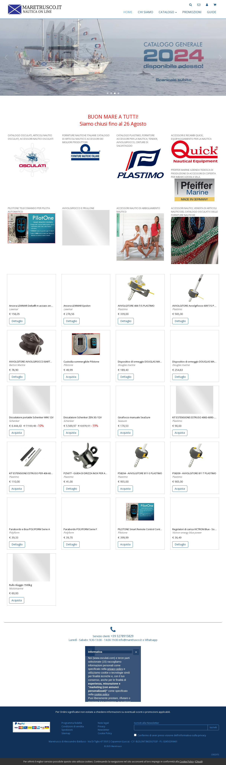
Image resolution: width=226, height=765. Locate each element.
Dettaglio (17, 321)
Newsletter (103, 729)
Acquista (71, 377)
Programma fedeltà (72, 722)
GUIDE (211, 12)
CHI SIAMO (145, 12)
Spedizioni (67, 729)
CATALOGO (168, 12)
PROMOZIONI (191, 12)
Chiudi (198, 761)
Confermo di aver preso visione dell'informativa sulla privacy (172, 735)
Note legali (103, 722)
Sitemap (66, 733)
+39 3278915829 (122, 636)
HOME (127, 12)
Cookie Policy (105, 733)
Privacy (101, 726)
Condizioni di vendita (73, 726)
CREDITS (215, 754)
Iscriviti (213, 727)
